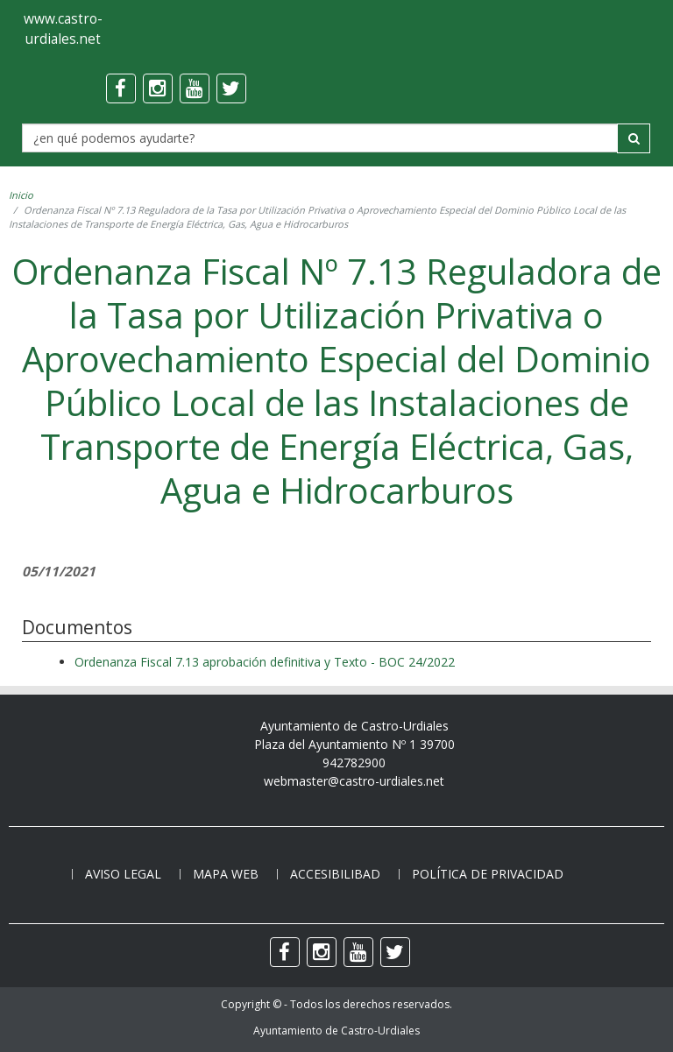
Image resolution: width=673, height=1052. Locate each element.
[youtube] (194, 88)
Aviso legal (123, 873)
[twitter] (231, 88)
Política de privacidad (487, 873)
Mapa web (226, 873)
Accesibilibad (335, 873)
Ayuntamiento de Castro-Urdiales (336, 1030)
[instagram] (158, 88)
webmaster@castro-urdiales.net (354, 781)
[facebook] (121, 88)
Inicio (21, 194)
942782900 (354, 762)
